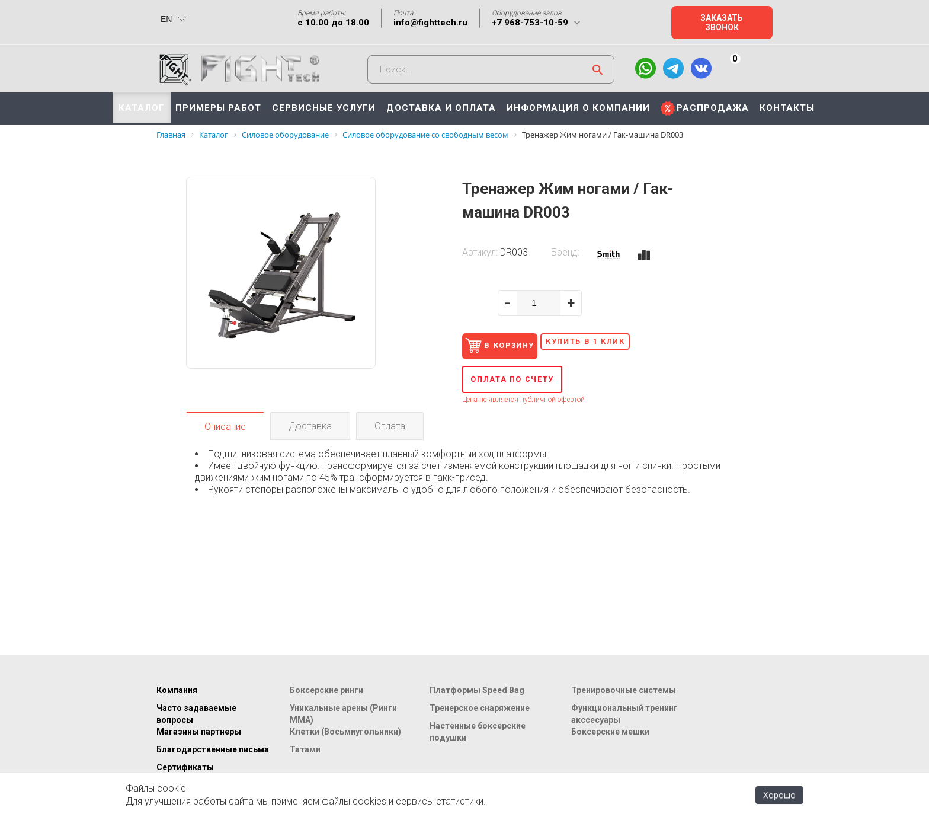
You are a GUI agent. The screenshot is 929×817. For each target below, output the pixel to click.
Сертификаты (185, 767)
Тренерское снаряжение (480, 708)
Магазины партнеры (198, 731)
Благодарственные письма (212, 749)
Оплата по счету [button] (525, 383)
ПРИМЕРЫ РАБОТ (218, 108)
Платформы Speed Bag (477, 690)
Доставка (310, 430)
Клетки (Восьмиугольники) (345, 731)
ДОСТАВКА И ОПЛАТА (441, 108)
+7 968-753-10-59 (530, 22)
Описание (225, 430)
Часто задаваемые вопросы (196, 714)
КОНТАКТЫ (787, 108)
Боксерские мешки (610, 731)
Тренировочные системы (623, 690)
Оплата (389, 430)
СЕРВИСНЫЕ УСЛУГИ (324, 108)
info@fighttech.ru (430, 22)
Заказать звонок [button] (721, 22)
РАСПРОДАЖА (713, 108)
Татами (305, 749)
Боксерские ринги (326, 690)
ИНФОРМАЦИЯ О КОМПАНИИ (578, 108)
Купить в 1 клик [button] (626, 342)
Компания (176, 690)
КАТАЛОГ (141, 108)
